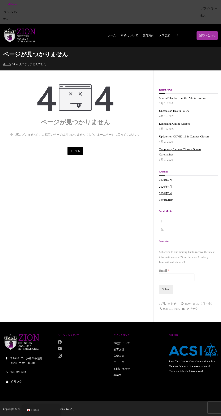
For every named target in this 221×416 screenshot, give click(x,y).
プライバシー (12, 12)
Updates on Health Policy (174, 110)
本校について (129, 35)
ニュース (119, 362)
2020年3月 (165, 193)
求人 (5, 19)
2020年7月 (165, 179)
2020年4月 (165, 186)
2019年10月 (166, 200)
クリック (192, 308)
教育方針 (148, 35)
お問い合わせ (207, 35)
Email (164, 270)
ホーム (111, 35)
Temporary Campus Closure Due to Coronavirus (180, 152)
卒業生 (118, 375)
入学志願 (164, 35)
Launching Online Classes (174, 123)
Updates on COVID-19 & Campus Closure (184, 136)
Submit (166, 289)
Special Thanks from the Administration (182, 98)
